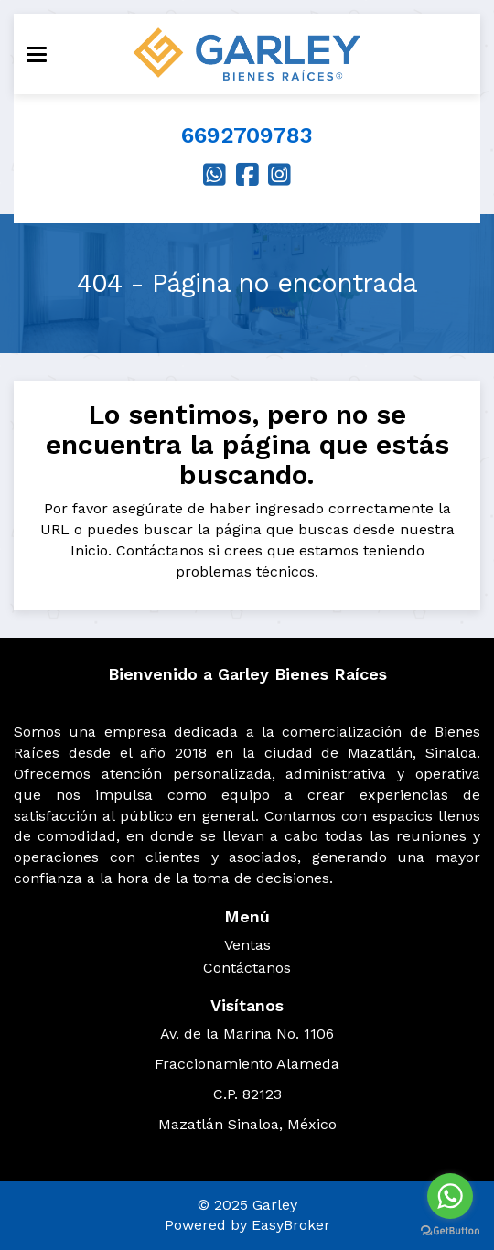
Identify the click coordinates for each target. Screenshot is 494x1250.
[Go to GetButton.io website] (450, 1231)
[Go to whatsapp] (450, 1196)
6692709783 (247, 135)
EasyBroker (291, 1225)
